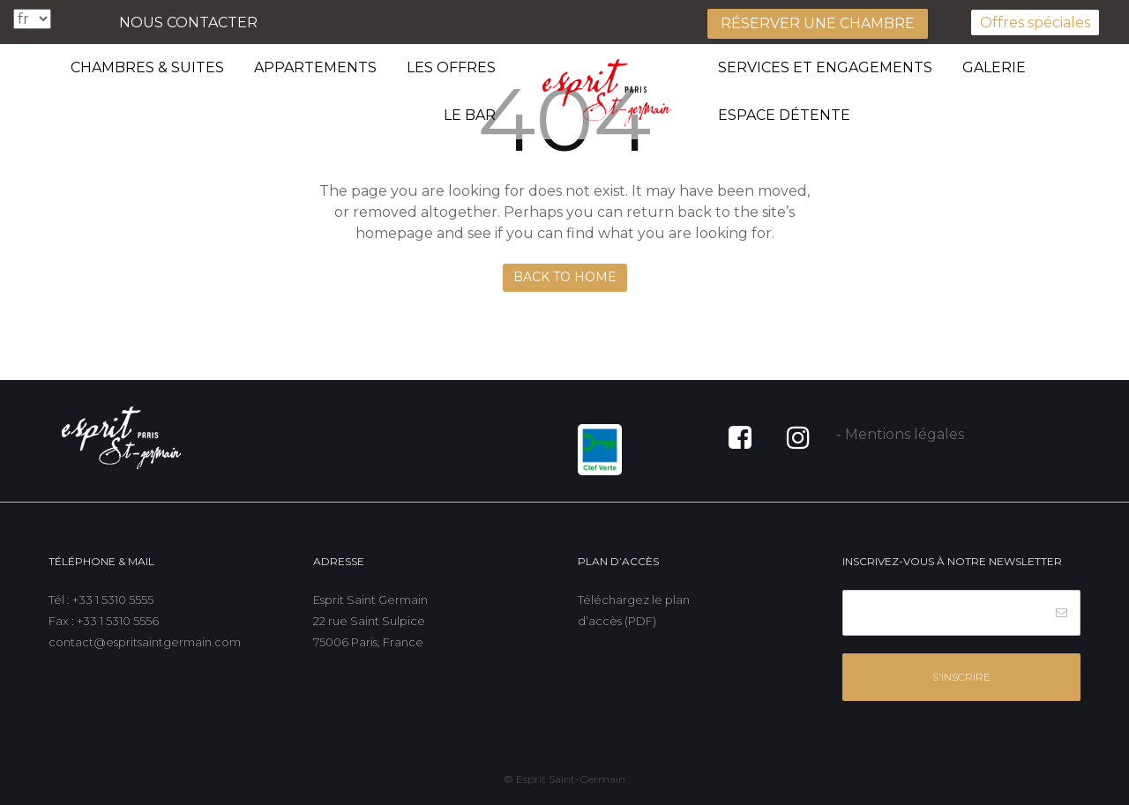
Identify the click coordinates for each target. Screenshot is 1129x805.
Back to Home (565, 277)
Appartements (315, 67)
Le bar (470, 115)
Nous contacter (188, 22)
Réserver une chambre (818, 23)
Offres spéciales (1035, 22)
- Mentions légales (900, 434)
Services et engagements (825, 67)
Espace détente (784, 115)
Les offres (451, 67)
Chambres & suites (147, 67)
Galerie (994, 67)
